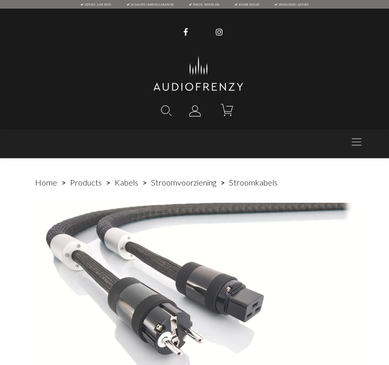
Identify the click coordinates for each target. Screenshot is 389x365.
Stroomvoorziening (183, 182)
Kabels (126, 182)
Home (46, 182)
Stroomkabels (253, 182)
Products (86, 182)
